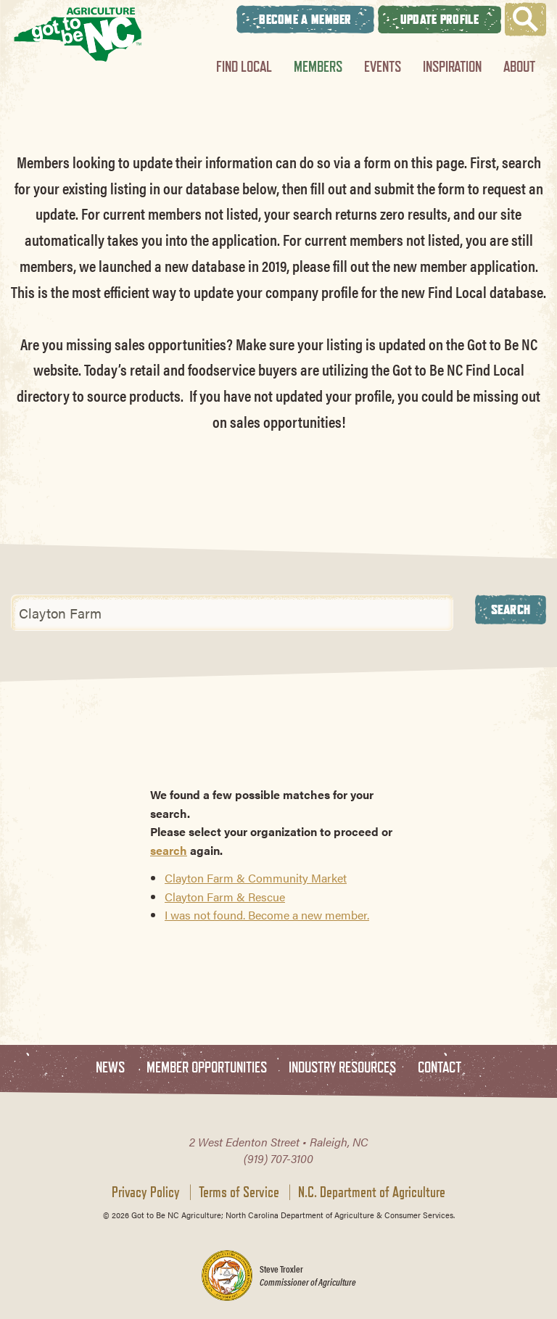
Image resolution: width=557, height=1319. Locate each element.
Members (318, 66)
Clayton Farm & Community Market (256, 877)
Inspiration (452, 66)
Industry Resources (342, 1067)
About (519, 66)
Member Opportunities (207, 1067)
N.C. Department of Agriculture (371, 1192)
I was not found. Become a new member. (267, 914)
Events (382, 66)
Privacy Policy (146, 1192)
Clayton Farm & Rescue (225, 896)
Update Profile (439, 19)
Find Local (244, 66)
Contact (439, 1067)
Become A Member (305, 19)
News (110, 1067)
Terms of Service (239, 1192)
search (168, 850)
